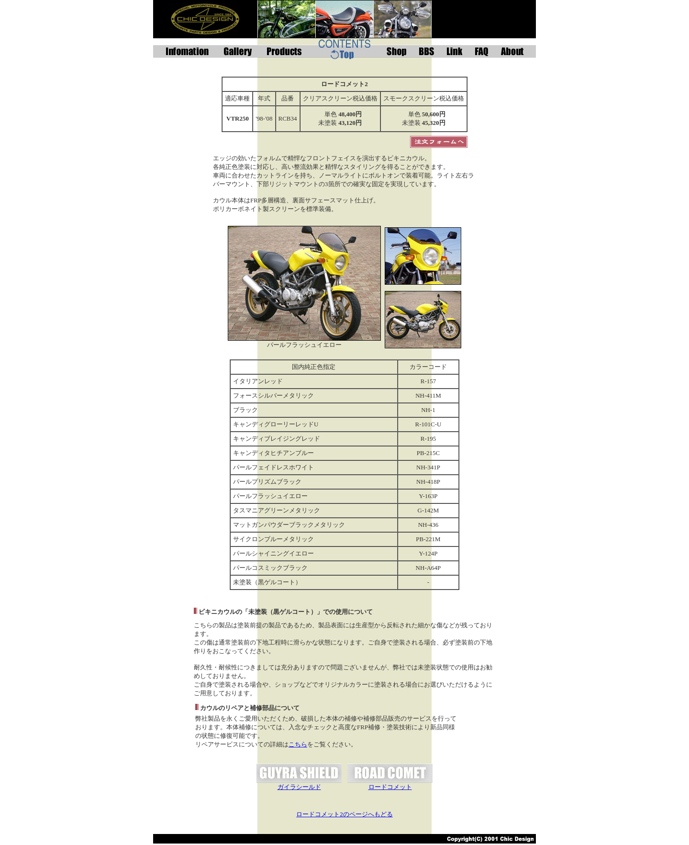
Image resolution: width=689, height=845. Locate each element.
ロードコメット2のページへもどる (344, 814)
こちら (298, 744)
